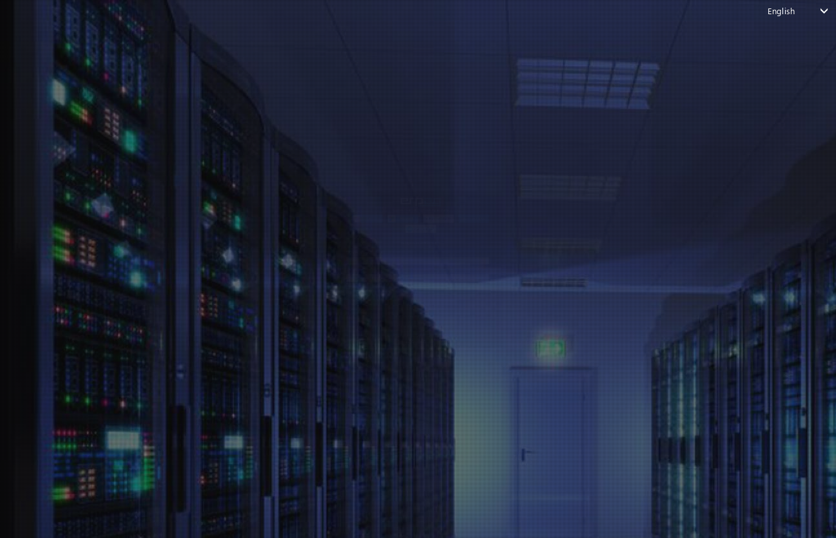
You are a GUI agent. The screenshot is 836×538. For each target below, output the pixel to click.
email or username (223, 216)
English (781, 10)
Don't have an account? (411, 416)
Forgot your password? (227, 394)
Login (411, 367)
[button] (251, 107)
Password (203, 271)
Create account (456, 416)
